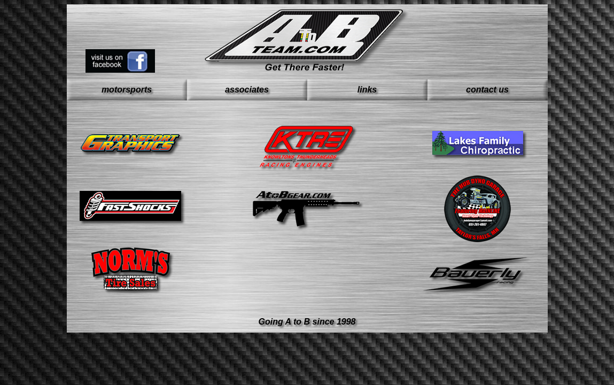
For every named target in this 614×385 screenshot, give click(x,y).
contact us (487, 89)
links (367, 89)
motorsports (127, 89)
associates (247, 89)
